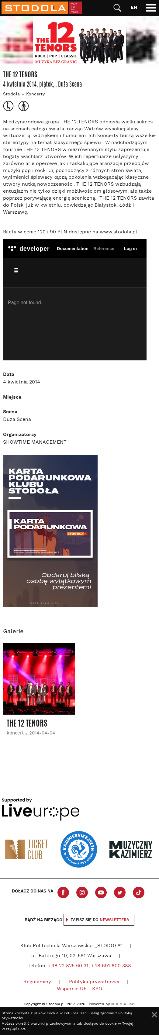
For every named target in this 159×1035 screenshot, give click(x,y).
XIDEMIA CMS (123, 1004)
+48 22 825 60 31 (68, 966)
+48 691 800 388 (111, 966)
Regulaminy (37, 982)
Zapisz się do (100, 920)
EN (134, 7)
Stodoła (11, 94)
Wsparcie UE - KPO (79, 989)
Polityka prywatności (94, 982)
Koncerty (35, 94)
